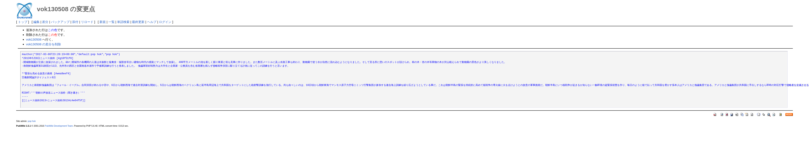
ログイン (165, 22)
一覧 (111, 22)
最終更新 (138, 22)
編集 (36, 22)
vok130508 (33, 39)
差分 (45, 22)
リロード (87, 22)
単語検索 (123, 22)
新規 (102, 22)
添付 (75, 22)
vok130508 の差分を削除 (43, 44)
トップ (22, 22)
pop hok (32, 121)
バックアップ (60, 22)
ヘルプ (151, 22)
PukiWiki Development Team (59, 126)
